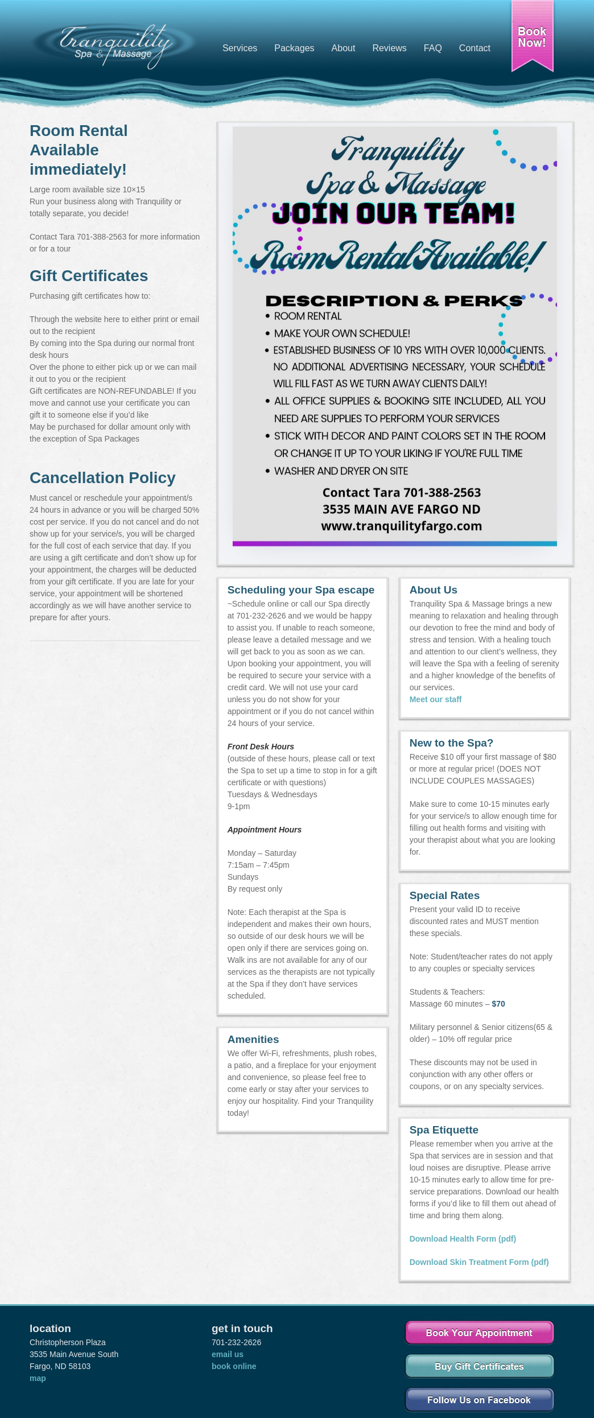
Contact (474, 48)
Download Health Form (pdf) (463, 1238)
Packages (294, 48)
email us (228, 1354)
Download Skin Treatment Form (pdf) (479, 1262)
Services (239, 48)
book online (234, 1366)
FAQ (433, 48)
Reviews (389, 48)
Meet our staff (436, 699)
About (344, 48)
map (38, 1378)
